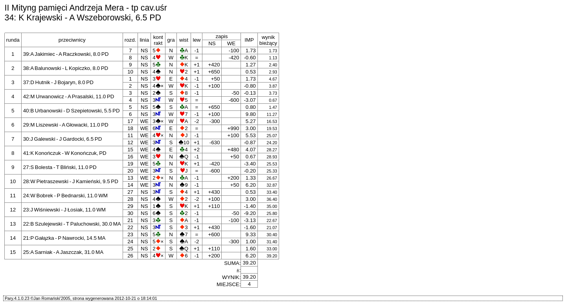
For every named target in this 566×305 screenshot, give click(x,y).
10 (130, 72)
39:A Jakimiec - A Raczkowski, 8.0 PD (66, 54)
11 (130, 135)
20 (130, 171)
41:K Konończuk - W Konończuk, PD (65, 153)
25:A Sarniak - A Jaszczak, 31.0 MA (63, 252)
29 (130, 206)
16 (130, 157)
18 (130, 128)
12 (130, 142)
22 (130, 227)
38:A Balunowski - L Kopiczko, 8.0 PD (65, 68)
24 (130, 241)
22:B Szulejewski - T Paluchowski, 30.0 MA (72, 224)
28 (130, 199)
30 (130, 213)
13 (130, 178)
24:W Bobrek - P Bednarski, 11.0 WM (65, 195)
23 (130, 234)
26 (130, 256)
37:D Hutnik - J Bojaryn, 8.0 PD (58, 82)
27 (130, 192)
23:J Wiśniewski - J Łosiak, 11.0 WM (64, 210)
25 (130, 249)
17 (130, 121)
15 (130, 149)
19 (130, 164)
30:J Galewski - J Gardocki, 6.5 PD (62, 139)
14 (130, 185)
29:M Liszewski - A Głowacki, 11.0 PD (65, 125)
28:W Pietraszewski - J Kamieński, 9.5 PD (70, 181)
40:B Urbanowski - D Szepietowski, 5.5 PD (71, 111)
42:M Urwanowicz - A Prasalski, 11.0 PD (68, 96)
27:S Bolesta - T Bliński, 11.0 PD (60, 167)
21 (130, 220)
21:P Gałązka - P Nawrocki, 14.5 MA (64, 238)
